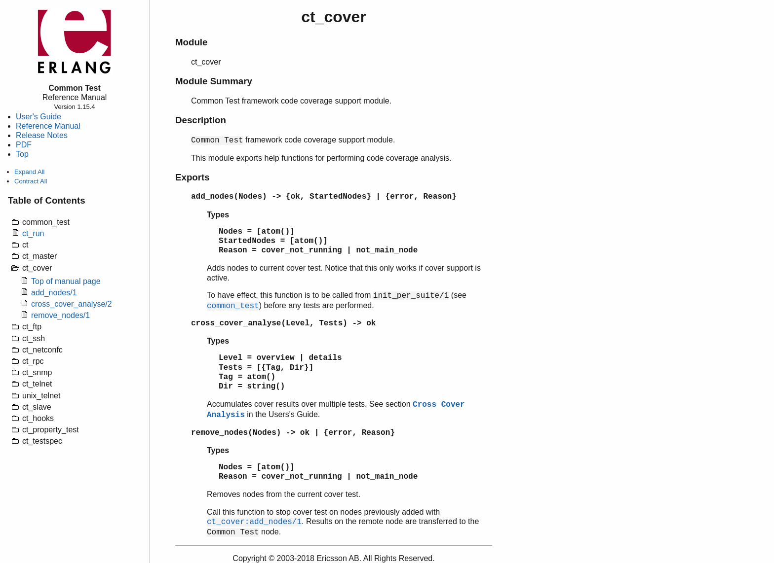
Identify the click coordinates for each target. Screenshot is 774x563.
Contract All (30, 181)
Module (191, 42)
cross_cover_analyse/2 (71, 304)
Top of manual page (66, 281)
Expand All (29, 172)
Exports (192, 177)
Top (22, 154)
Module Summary (213, 81)
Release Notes (42, 135)
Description (200, 120)
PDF (24, 145)
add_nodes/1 (54, 292)
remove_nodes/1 (60, 315)
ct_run (33, 233)
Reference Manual (48, 126)
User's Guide (38, 116)
